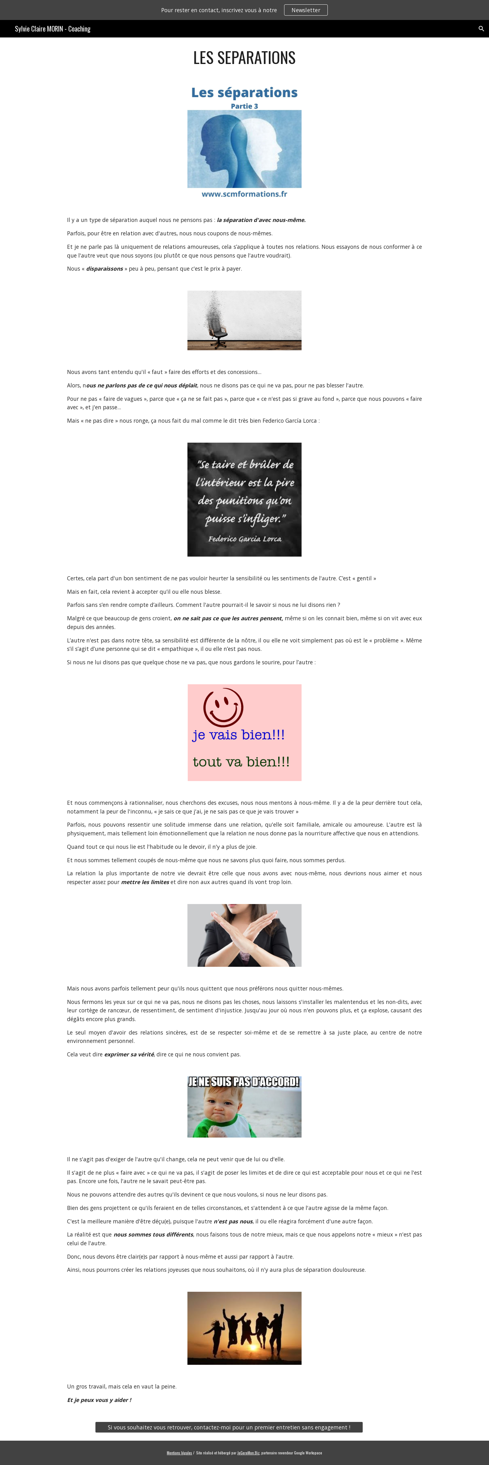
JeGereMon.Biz (248, 1452)
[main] (244, 57)
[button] (481, 28)
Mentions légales (179, 1452)
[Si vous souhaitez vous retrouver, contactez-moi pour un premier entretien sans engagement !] (228, 1427)
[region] (244, 10)
